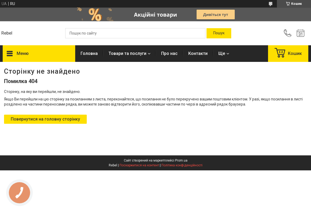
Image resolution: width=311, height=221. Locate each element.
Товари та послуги (127, 53)
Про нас (169, 53)
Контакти (198, 53)
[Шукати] (219, 33)
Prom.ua (181, 160)
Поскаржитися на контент (139, 165)
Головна (89, 53)
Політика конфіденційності (181, 165)
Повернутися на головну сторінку (45, 119)
